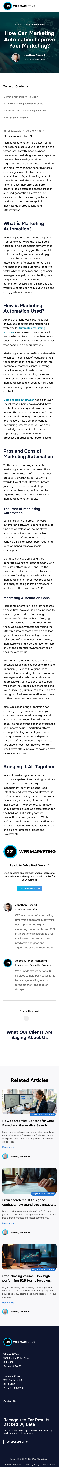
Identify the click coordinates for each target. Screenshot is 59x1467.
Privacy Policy (32, 1464)
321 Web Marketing (37, 1459)
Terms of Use (49, 1464)
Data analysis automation (19, 399)
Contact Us (9, 1401)
